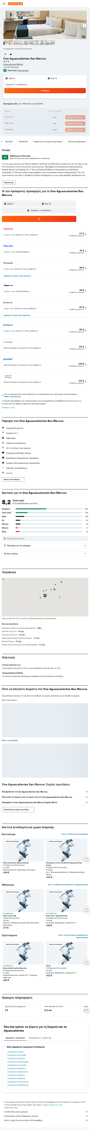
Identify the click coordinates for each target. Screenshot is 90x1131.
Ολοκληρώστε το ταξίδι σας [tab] (40, 1038)
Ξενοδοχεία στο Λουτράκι (16, 1065)
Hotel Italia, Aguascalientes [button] (56, 916)
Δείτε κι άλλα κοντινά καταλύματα (75, 834)
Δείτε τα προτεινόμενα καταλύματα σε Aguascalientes (73, 936)
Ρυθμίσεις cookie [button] (8, 407)
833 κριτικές (23, 70)
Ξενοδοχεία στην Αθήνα (16, 1058)
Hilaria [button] (48, 966)
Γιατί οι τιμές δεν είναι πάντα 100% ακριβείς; (46, 1120)
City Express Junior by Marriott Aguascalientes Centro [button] (64, 864)
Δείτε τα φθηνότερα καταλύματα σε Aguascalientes (68, 885)
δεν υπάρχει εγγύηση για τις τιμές (51, 1105)
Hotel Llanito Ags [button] (9, 916)
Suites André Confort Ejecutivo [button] (15, 968)
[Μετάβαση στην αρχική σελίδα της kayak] (15, 3)
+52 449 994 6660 (11, 67)
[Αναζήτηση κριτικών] (47, 538)
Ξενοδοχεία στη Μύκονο (16, 1078)
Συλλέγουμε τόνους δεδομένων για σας (46, 1116)
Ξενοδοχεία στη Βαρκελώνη (17, 1072)
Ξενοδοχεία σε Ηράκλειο (16, 1068)
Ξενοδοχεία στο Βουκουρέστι (18, 1062)
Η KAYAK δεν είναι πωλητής (46, 1111)
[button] (4, 3)
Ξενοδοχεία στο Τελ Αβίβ (16, 1055)
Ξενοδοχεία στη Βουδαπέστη (18, 1085)
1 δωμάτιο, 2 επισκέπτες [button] (16, 84)
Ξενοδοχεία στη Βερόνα (16, 1075)
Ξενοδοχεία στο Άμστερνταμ (18, 1082)
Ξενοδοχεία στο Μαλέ (15, 1052)
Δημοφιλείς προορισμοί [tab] (15, 1038)
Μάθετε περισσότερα (12, 397)
